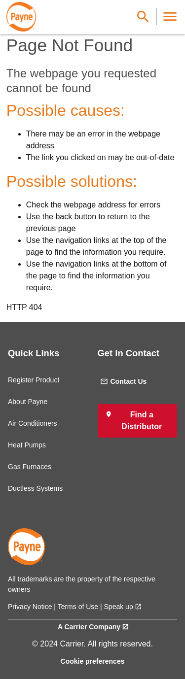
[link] (21, 17)
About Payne (27, 402)
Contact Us (123, 381)
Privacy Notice (30, 607)
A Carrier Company (89, 627)
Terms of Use (78, 607)
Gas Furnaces (29, 467)
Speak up (118, 607)
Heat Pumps (27, 445)
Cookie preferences (93, 661)
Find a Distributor (141, 420)
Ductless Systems (35, 488)
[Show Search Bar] (143, 16)
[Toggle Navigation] (170, 16)
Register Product (33, 380)
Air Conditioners (32, 423)
